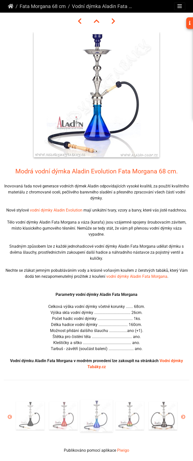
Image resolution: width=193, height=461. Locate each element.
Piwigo (123, 450)
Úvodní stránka (11, 6)
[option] (30, 416)
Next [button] (183, 417)
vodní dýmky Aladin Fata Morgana (136, 276)
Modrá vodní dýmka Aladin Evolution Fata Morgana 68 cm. (96, 171)
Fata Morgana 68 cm (43, 6)
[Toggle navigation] (179, 6)
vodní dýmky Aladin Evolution (56, 210)
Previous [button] (9, 417)
